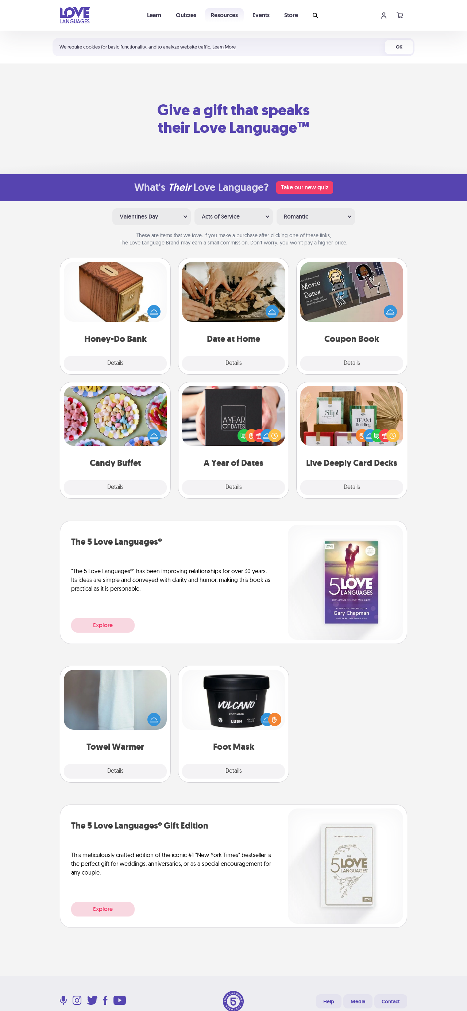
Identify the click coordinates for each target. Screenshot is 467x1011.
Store (291, 15)
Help (328, 1001)
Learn (154, 15)
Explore (103, 625)
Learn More (224, 47)
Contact (391, 1001)
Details (115, 363)
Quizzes (186, 15)
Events (261, 15)
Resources (224, 15)
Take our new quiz (304, 187)
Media (358, 1001)
